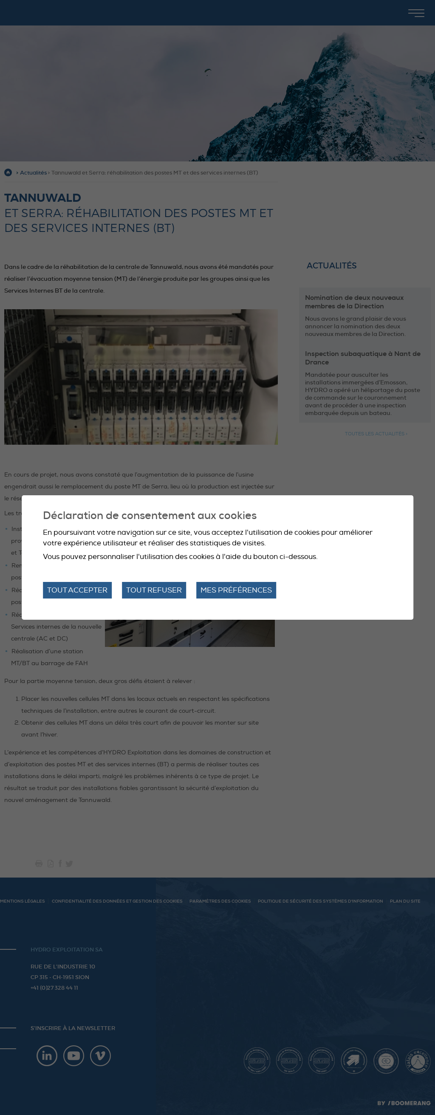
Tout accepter (77, 590)
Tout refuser (154, 590)
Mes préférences (236, 590)
